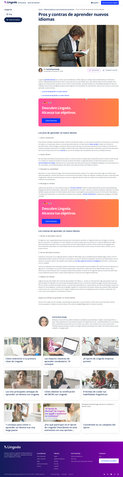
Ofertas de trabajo (42, 464)
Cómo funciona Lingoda (110, 3)
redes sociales (93, 144)
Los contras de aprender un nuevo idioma (55, 95)
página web (64, 328)
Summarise (94, 70)
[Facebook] (114, 474)
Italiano (56, 468)
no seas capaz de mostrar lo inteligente (88, 261)
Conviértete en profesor (109, 461)
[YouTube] (111, 474)
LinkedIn (54, 328)
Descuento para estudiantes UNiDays (82, 461)
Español (56, 466)
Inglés (55, 456)
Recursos (73, 459)
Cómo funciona (51, 121)
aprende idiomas (49, 80)
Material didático (13, 20)
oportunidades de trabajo (46, 163)
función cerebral (76, 188)
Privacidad (64, 474)
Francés (56, 464)
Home (40, 9)
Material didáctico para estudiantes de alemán (59, 9)
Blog (9, 14)
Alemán (56, 461)
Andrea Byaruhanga (52, 69)
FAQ (100, 456)
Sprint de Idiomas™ (34, 3)
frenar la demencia (89, 194)
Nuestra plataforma (76, 456)
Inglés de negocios (59, 459)
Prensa (39, 466)
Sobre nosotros (41, 459)
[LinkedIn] (104, 474)
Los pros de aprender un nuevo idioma (54, 91)
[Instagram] (118, 474)
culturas (63, 150)
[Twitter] (107, 474)
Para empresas (41, 456)
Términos (71, 474)
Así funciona (22, 3)
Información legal (55, 474)
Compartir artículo (110, 70)
